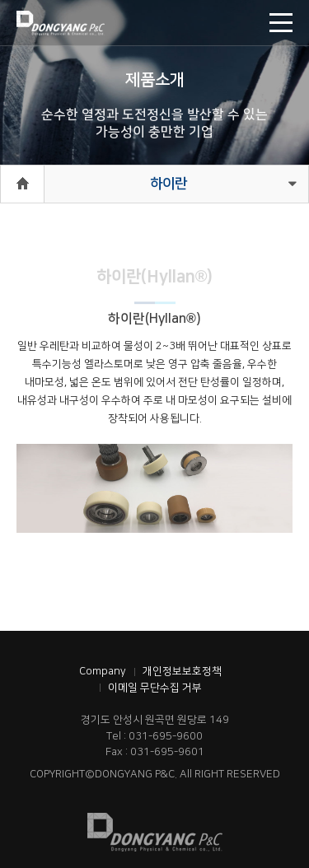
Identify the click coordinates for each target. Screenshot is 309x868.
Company (102, 671)
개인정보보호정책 (182, 671)
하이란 (168, 183)
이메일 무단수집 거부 (155, 687)
